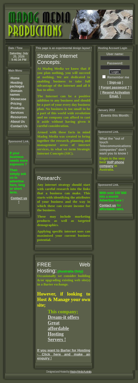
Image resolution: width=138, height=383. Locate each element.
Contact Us (19, 126)
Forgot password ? (115, 87)
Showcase (18, 99)
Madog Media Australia (80, 371)
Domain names (16, 92)
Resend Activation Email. (116, 94)
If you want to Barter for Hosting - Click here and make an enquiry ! (63, 354)
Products (17, 108)
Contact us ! (19, 200)
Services (17, 113)
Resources (19, 117)
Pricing (16, 103)
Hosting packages (17, 84)
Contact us (107, 205)
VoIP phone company (111, 164)
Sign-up (115, 82)
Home (15, 78)
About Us (18, 122)
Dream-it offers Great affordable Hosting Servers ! (63, 328)
